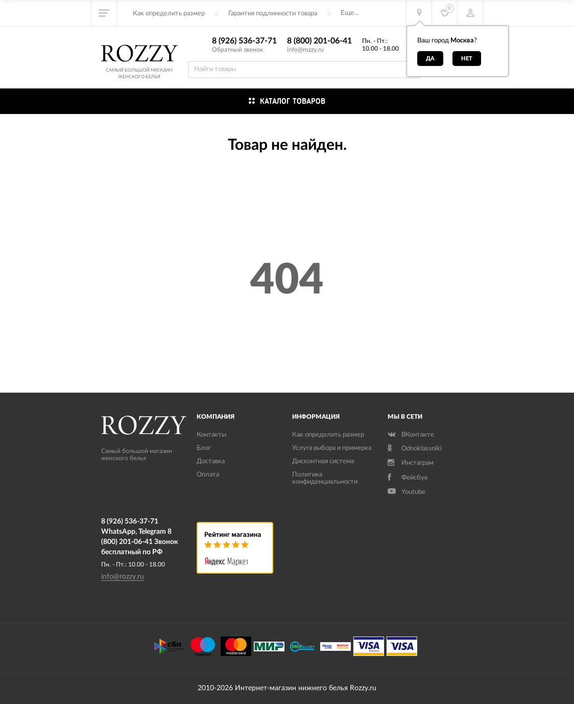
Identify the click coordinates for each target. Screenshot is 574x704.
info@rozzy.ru (305, 50)
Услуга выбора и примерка (331, 448)
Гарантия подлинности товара (272, 13)
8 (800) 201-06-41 (319, 41)
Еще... (349, 13)
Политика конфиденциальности (324, 478)
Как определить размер (169, 13)
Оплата (208, 474)
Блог (204, 448)
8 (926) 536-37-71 (244, 41)
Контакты (211, 435)
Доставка (211, 461)
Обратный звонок (237, 50)
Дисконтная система (323, 461)
